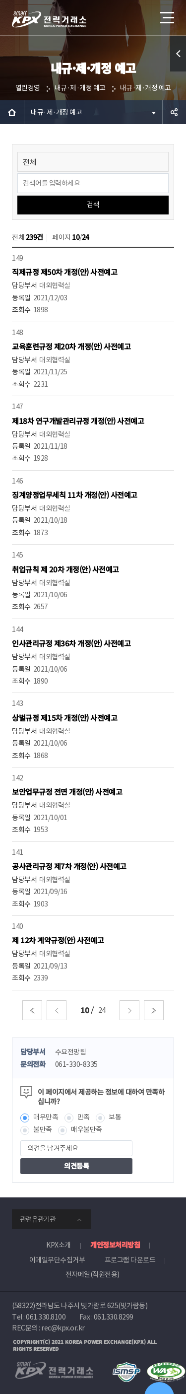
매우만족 (45, 1117)
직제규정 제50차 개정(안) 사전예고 (64, 272)
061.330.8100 (45, 1317)
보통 (115, 1117)
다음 (129, 1010)
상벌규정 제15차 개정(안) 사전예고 (64, 717)
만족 (83, 1117)
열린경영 (27, 87)
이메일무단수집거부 (57, 1259)
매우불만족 (86, 1129)
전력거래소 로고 (49, 19)
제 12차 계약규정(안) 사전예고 (58, 940)
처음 (32, 1010)
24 (102, 1010)
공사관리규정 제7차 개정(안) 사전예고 (69, 866)
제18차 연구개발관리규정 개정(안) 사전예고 (78, 421)
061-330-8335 (76, 1064)
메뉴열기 (166, 13)
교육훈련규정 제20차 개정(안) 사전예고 (71, 346)
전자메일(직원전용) (92, 1274)
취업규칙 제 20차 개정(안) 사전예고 (65, 569)
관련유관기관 (38, 1219)
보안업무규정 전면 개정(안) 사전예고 (67, 791)
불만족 (42, 1129)
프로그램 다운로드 (130, 1259)
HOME (12, 112)
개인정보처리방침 (115, 1245)
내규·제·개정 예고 (80, 87)
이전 (56, 1010)
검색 (93, 204)
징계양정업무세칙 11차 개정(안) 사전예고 (74, 494)
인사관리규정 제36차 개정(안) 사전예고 (71, 643)
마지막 (154, 1010)
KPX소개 (58, 1245)
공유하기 (174, 112)
